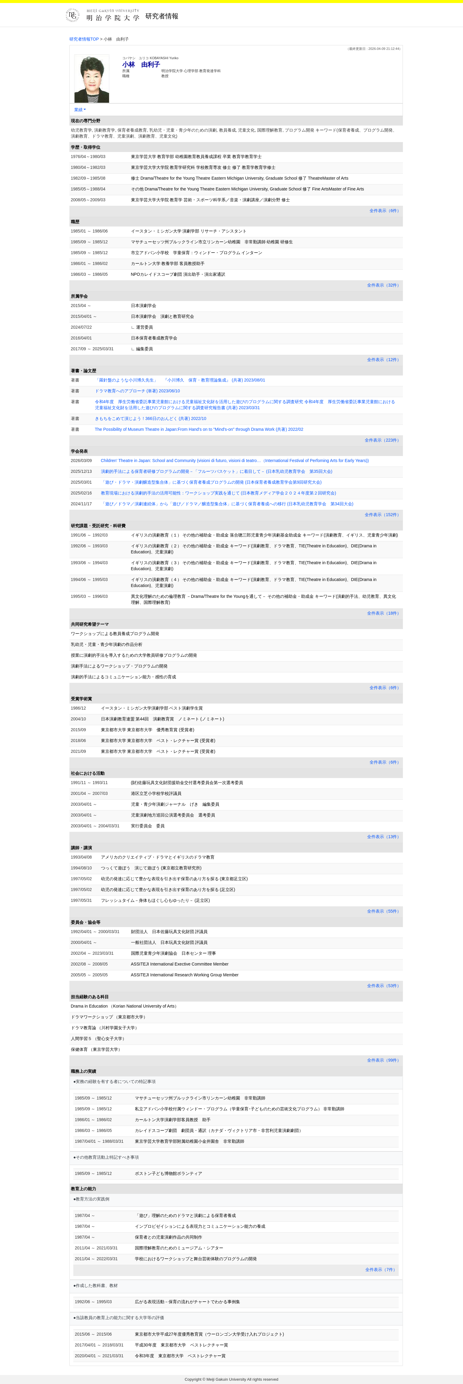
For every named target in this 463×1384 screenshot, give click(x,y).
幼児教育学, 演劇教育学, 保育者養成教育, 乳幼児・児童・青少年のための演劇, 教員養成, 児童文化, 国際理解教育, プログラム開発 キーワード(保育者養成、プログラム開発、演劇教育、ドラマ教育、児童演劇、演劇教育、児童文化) (234, 133)
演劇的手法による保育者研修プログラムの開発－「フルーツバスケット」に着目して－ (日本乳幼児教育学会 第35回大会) (217, 471)
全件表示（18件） (384, 613)
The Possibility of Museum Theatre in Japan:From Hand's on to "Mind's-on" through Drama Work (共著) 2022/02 (199, 429)
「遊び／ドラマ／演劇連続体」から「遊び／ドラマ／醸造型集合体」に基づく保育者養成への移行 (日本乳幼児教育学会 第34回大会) (227, 503)
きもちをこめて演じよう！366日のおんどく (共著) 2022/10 (150, 418)
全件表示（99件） (384, 1060)
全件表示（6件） (385, 210)
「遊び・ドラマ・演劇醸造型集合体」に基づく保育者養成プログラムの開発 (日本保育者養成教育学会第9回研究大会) (211, 482)
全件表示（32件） (384, 285)
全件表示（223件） (383, 440)
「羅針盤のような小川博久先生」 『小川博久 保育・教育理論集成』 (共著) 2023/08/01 (180, 380)
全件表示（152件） (383, 514)
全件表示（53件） (384, 985)
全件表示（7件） (381, 1269)
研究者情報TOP (84, 39)
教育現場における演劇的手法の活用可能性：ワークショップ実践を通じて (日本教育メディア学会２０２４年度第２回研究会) (218, 493)
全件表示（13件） (384, 836)
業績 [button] (78, 109)
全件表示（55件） (384, 911)
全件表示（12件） (384, 359)
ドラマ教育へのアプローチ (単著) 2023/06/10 (137, 390)
